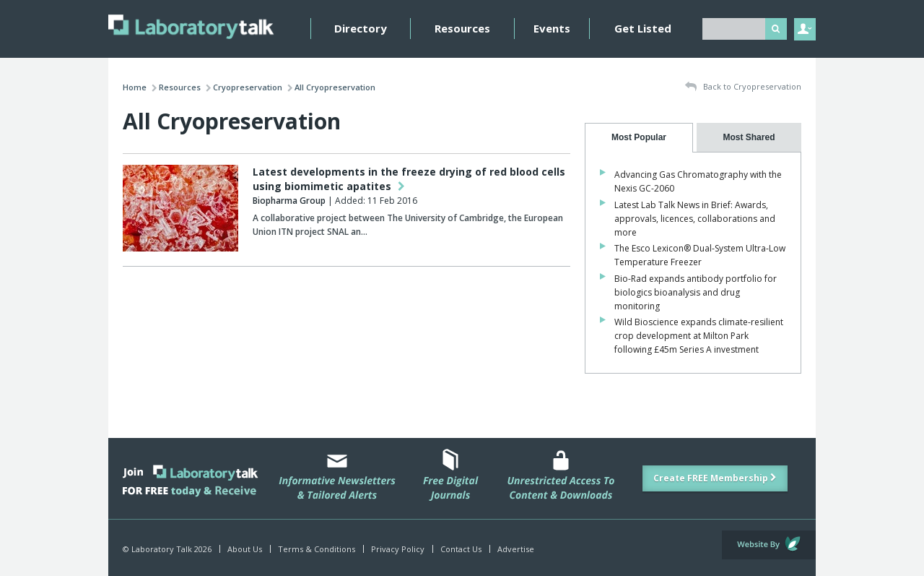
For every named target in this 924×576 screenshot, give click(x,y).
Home (135, 87)
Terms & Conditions (316, 549)
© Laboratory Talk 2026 (167, 549)
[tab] (639, 137)
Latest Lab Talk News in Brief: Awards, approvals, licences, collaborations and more (694, 218)
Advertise (515, 549)
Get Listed (642, 28)
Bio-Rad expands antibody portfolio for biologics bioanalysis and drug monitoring (695, 292)
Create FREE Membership (715, 478)
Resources (462, 28)
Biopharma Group (289, 200)
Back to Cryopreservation (743, 87)
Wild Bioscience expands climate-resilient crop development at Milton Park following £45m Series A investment (698, 336)
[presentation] (639, 137)
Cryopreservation (247, 87)
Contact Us (460, 549)
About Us (244, 549)
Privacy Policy (397, 549)
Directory (360, 28)
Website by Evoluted (769, 544)
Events (551, 28)
